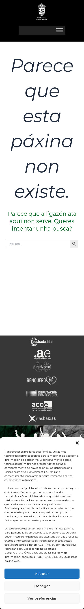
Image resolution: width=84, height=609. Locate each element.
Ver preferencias (42, 598)
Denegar (42, 586)
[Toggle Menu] (59, 30)
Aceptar (42, 573)
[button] (77, 443)
